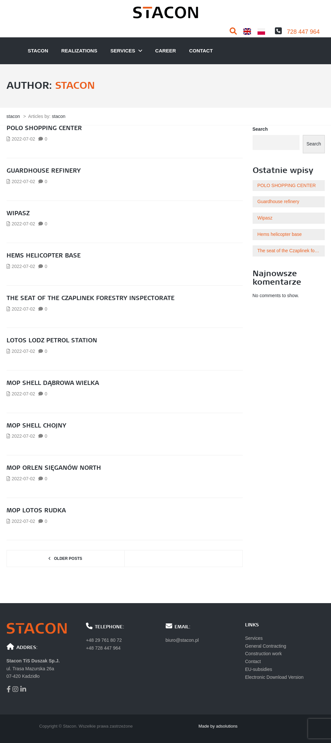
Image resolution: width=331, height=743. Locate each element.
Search (260, 129)
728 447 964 (303, 32)
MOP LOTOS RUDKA (36, 511)
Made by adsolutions (218, 726)
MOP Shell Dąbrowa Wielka (53, 383)
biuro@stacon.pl (182, 640)
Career (165, 50)
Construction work (263, 653)
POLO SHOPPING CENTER (44, 128)
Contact (201, 50)
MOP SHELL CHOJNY (36, 426)
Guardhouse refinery (44, 171)
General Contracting (265, 646)
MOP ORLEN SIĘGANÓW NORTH (54, 468)
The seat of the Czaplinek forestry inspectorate (91, 298)
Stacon (38, 50)
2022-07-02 (23, 139)
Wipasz (18, 214)
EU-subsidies (258, 669)
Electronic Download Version (274, 677)
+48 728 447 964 (103, 648)
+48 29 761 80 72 (104, 640)
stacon (75, 86)
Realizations (79, 50)
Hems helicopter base (44, 256)
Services (122, 50)
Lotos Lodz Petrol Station (52, 341)
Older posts (68, 558)
